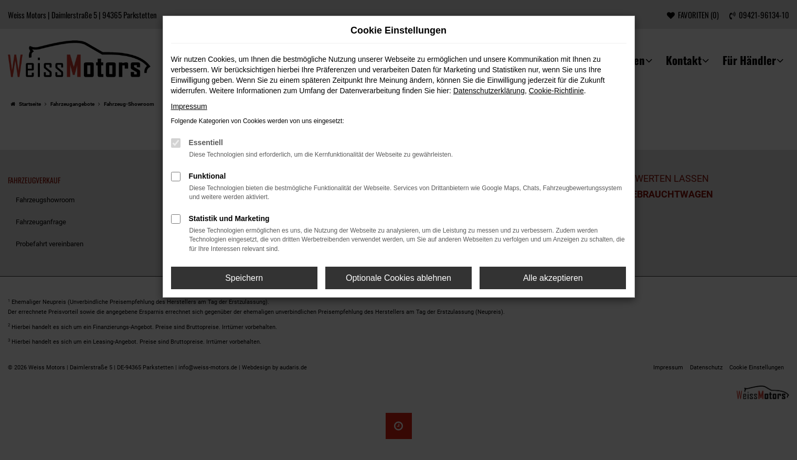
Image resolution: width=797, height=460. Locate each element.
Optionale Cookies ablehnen (398, 277)
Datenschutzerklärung (489, 90)
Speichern (244, 277)
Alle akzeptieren (553, 277)
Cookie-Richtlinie (556, 90)
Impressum (189, 106)
